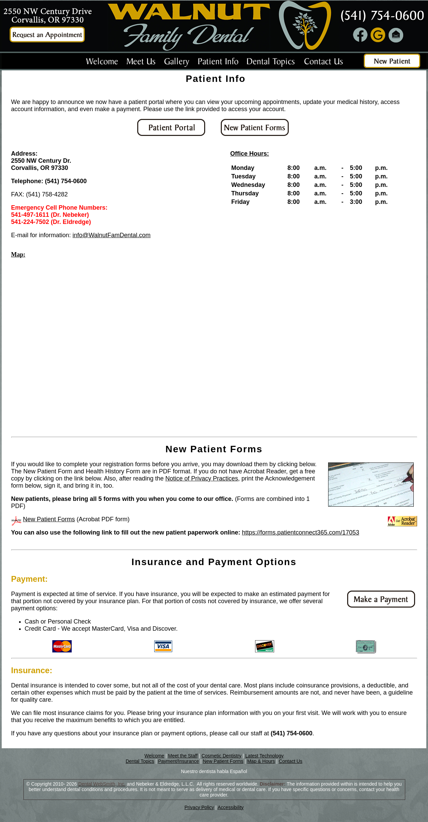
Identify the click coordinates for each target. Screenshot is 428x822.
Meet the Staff (183, 755)
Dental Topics (140, 761)
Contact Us (290, 761)
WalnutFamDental (113, 235)
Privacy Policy (199, 807)
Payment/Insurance (178, 761)
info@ (81, 235)
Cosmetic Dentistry (221, 755)
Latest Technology (264, 755)
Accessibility (231, 807)
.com (143, 235)
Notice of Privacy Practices (201, 478)
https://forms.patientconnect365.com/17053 (300, 532)
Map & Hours (261, 761)
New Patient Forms (49, 519)
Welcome (154, 755)
